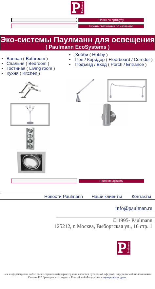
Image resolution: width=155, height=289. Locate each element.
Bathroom (35, 58)
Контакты (141, 196)
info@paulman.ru (133, 208)
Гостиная (17, 68)
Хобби (81, 54)
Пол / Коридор (90, 59)
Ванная (14, 58)
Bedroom (38, 63)
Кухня (12, 73)
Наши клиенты (106, 196)
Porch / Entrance (127, 64)
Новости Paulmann (63, 196)
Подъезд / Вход (91, 64)
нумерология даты (114, 277)
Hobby (98, 54)
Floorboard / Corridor (129, 59)
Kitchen (29, 73)
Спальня (16, 63)
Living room (40, 68)
